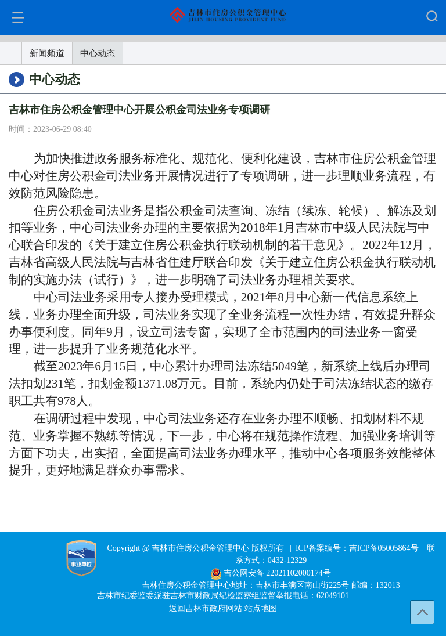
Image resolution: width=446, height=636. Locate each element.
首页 (11, 53)
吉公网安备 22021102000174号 (277, 573)
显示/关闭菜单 (18, 17)
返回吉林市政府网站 (206, 608)
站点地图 (260, 608)
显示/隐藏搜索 (432, 15)
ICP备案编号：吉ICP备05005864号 (357, 548)
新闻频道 (47, 53)
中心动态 (97, 53)
